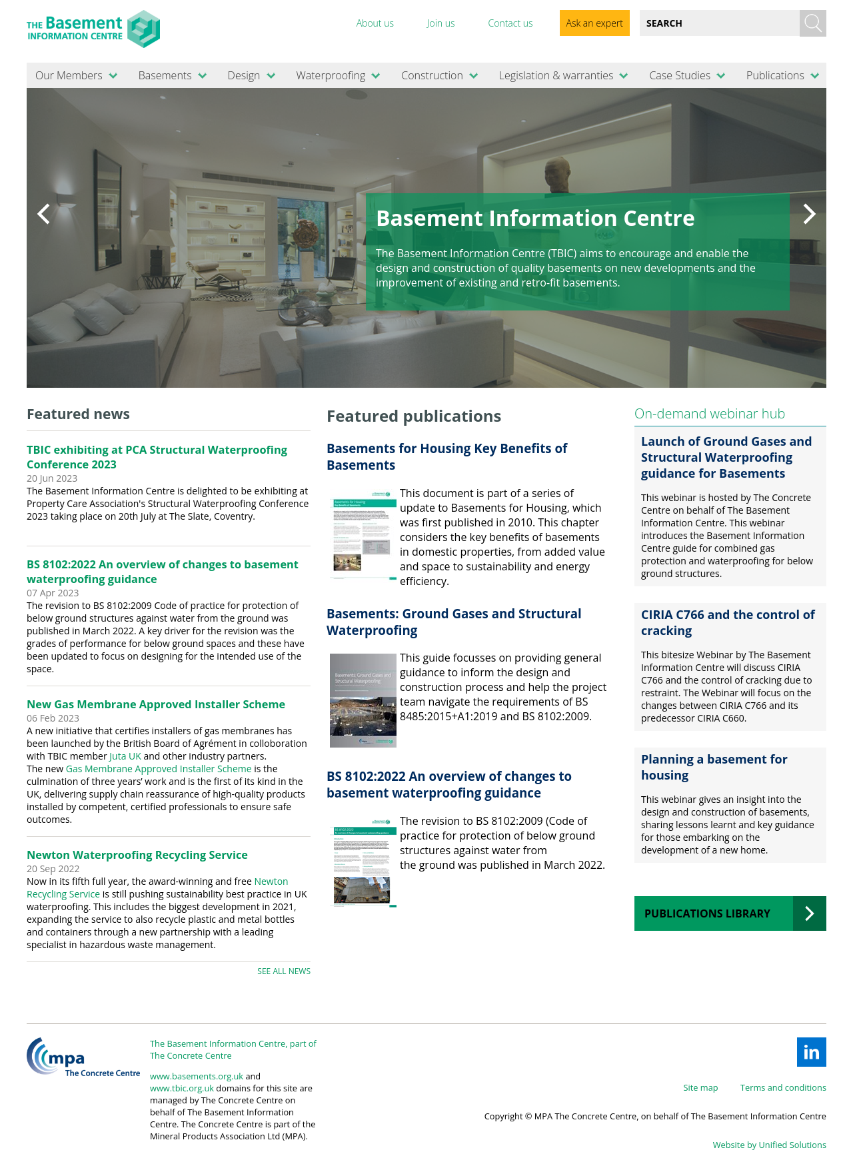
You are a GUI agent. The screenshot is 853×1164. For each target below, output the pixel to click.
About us (375, 23)
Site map (701, 1087)
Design (244, 75)
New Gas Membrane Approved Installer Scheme (156, 704)
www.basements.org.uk (196, 1076)
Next (809, 214)
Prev (43, 214)
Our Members (69, 75)
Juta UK (125, 756)
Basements (165, 75)
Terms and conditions (783, 1087)
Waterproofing (330, 75)
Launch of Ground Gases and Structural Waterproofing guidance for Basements (726, 457)
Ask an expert (594, 23)
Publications (775, 75)
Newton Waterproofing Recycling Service (137, 855)
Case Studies (679, 75)
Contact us (510, 23)
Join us (441, 23)
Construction (432, 75)
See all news (284, 971)
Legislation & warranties (556, 75)
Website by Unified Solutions (769, 1145)
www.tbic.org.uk (182, 1088)
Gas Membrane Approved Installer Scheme (159, 768)
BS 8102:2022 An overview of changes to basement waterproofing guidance (449, 784)
